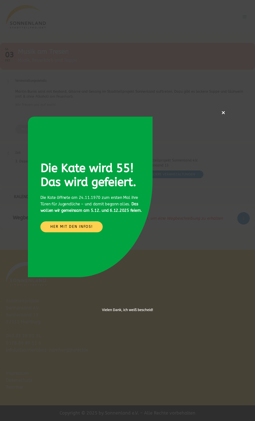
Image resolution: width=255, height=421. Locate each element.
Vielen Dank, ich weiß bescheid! (127, 309)
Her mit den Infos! (71, 227)
